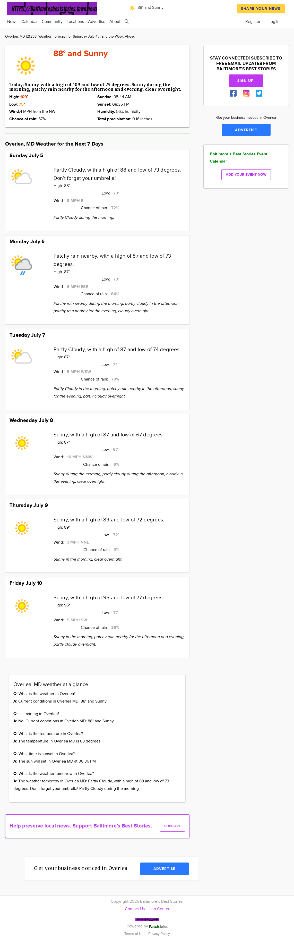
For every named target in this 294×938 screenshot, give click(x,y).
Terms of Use (135, 934)
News (12, 21)
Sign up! (246, 81)
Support (172, 826)
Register (252, 21)
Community (52, 21)
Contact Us (135, 909)
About (114, 21)
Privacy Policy (159, 934)
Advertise (96, 21)
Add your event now (246, 174)
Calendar (29, 21)
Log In (274, 21)
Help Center (158, 909)
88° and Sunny (145, 7)
